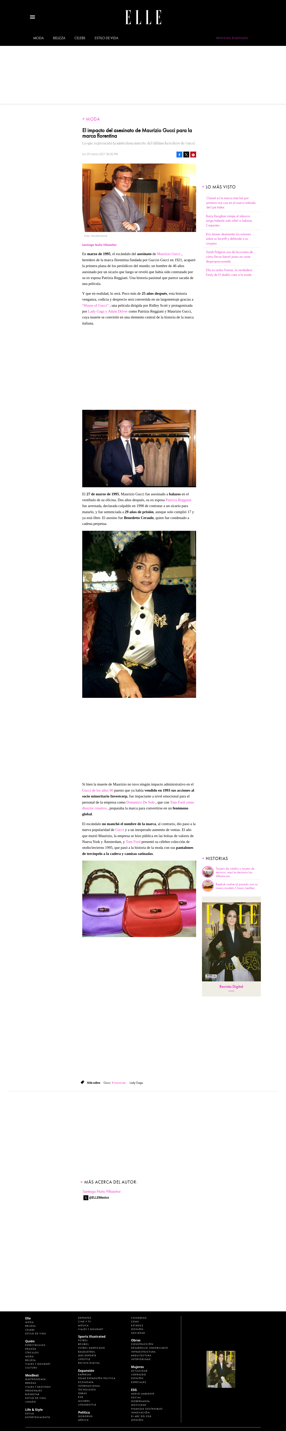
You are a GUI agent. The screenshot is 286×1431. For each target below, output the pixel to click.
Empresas (84, 1374)
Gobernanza (140, 1401)
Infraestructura (143, 1351)
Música (83, 1325)
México (83, 1420)
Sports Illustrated (91, 1336)
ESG (80, 1397)
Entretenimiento (37, 1417)
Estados (137, 1325)
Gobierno (85, 1416)
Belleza (59, 38)
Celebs (79, 38)
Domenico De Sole (140, 802)
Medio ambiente (142, 1393)
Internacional (89, 1386)
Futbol (83, 1340)
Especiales (138, 1382)
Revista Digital (231, 986)
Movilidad (138, 1405)
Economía (86, 1382)
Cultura (31, 1367)
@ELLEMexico (99, 1197)
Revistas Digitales (232, 38)
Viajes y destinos (38, 1387)
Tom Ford (133, 842)
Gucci (119, 830)
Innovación (140, 1412)
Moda (38, 38)
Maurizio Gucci (169, 254)
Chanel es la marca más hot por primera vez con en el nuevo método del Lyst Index (231, 202)
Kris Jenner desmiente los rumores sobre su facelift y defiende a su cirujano (228, 238)
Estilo (29, 1413)
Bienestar (32, 1394)
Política (84, 1412)
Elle (28, 1318)
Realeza (30, 1348)
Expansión (86, 1370)
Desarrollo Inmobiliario (149, 1347)
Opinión (137, 1329)
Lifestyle (84, 1359)
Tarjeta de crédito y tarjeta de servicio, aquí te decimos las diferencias (235, 872)
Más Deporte (87, 1355)
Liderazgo (138, 1374)
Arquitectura (141, 1355)
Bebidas (30, 1383)
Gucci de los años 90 (97, 790)
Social (136, 1397)
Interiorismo (141, 1359)
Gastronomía (35, 1379)
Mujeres (84, 1401)
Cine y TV (84, 1321)
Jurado (30, 1401)
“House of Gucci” (95, 305)
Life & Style (34, 1409)
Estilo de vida (106, 38)
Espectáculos (35, 1345)
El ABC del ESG (141, 1416)
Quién (30, 1341)
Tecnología (87, 1389)
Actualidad (139, 1370)
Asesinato (120, 1083)
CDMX (135, 1321)
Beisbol (83, 1344)
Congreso (139, 1317)
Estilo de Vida (35, 1398)
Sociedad (138, 1333)
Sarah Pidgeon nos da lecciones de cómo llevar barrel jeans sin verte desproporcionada (229, 256)
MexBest (32, 1375)
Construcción (142, 1344)
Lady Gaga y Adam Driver (108, 311)
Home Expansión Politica (96, 1378)
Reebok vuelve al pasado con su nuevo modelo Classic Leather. (237, 886)
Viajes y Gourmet (38, 1364)
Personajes (33, 1390)
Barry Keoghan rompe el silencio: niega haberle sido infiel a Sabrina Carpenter (229, 220)
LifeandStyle (87, 1404)
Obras (82, 1393)
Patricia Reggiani (178, 500)
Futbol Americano (91, 1347)
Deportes (84, 1317)
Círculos (32, 1352)
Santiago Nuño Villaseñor (102, 1191)
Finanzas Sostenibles (147, 1408)
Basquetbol (86, 1351)
